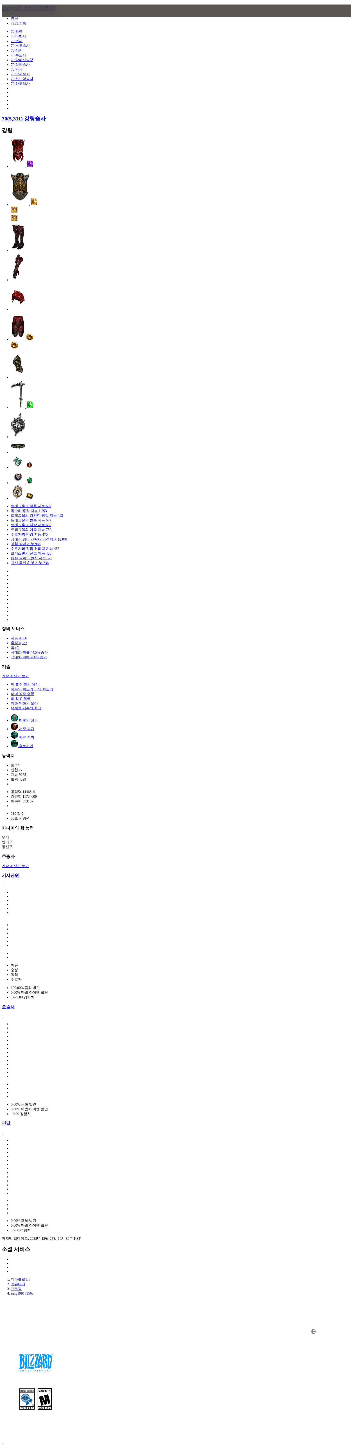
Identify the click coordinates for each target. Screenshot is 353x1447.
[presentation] (22, 16)
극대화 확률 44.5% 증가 (29, 652)
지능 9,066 (19, 638)
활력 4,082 (19, 643)
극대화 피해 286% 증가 (29, 657)
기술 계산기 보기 (15, 676)
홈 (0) (15, 648)
